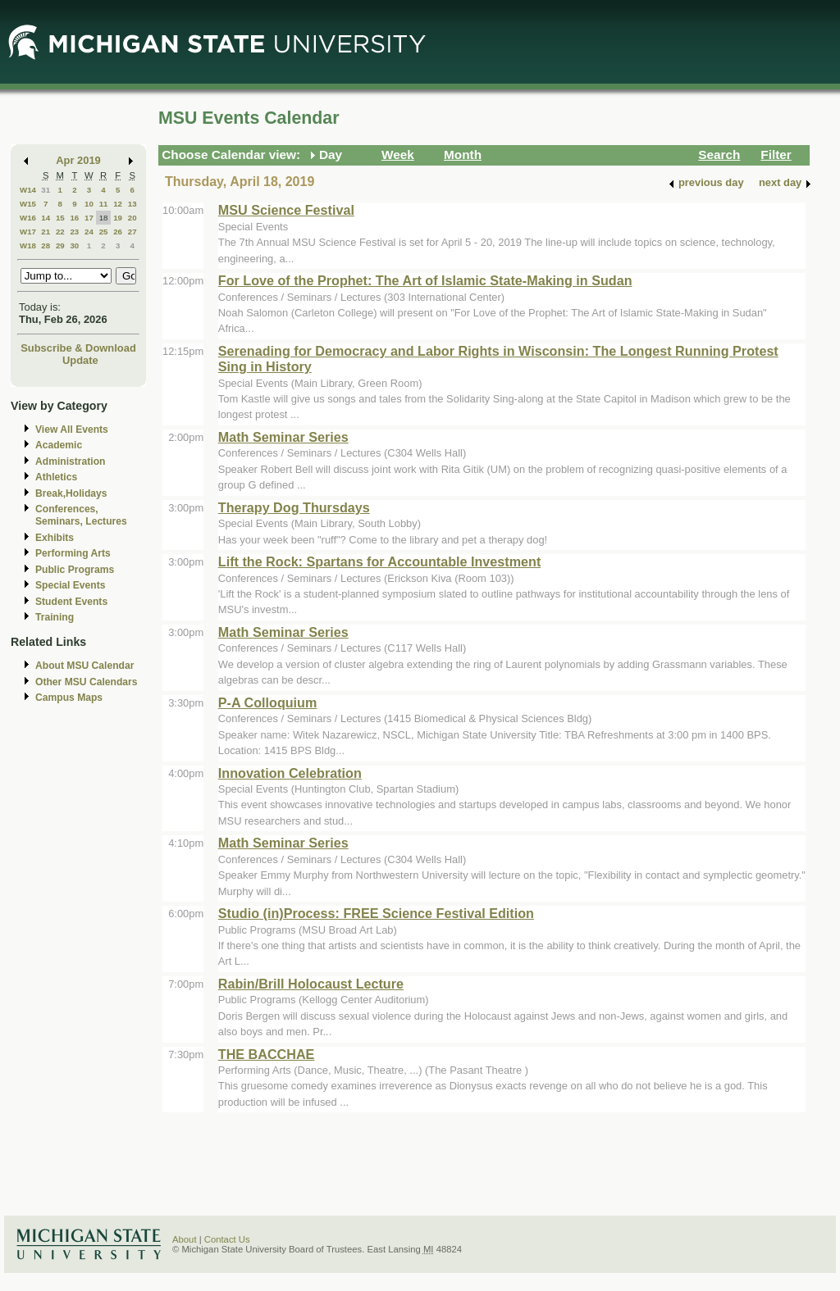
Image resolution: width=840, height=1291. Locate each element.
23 (74, 231)
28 (45, 245)
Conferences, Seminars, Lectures (81, 515)
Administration (70, 461)
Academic (58, 445)
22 (60, 231)
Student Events (71, 601)
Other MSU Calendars (86, 682)
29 (60, 245)
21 (45, 231)
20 (132, 217)
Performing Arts (73, 553)
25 (103, 231)
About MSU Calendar (84, 665)
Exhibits (54, 537)
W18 (28, 245)
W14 (28, 189)
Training (54, 617)
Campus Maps (69, 697)
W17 (28, 231)
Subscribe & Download (78, 348)
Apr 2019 (78, 160)
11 (103, 203)
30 (74, 245)
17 (89, 217)
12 (117, 203)
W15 (28, 203)
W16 (28, 217)
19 (117, 217)
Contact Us (227, 1239)
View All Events (71, 429)
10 (89, 203)
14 (45, 217)
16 (74, 217)
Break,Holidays (71, 493)
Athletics (56, 477)
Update (80, 360)
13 (132, 203)
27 (132, 231)
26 (117, 231)
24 (89, 231)
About (184, 1239)
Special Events (70, 585)
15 (60, 217)
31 (45, 189)
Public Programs (74, 569)
